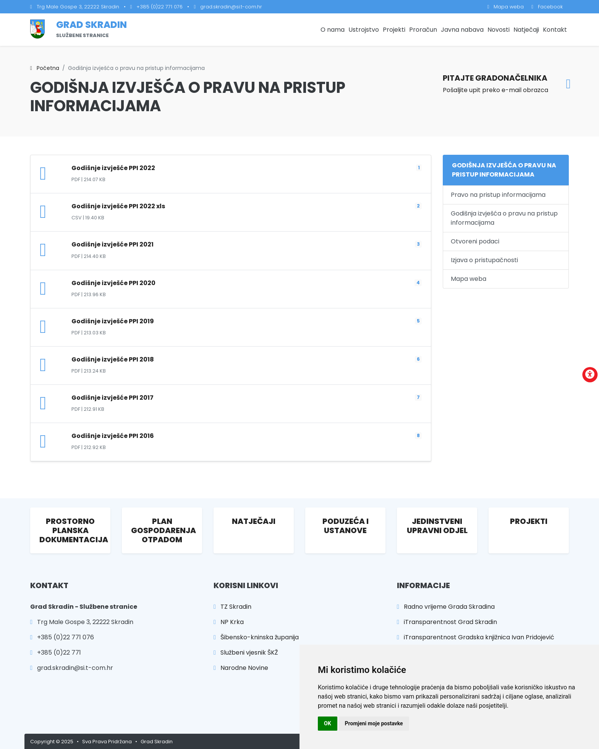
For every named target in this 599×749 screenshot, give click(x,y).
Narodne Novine (241, 667)
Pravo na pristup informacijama (498, 194)
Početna (44, 68)
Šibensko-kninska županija (256, 637)
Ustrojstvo (363, 29)
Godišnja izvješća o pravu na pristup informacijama (504, 218)
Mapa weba (505, 6)
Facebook (547, 6)
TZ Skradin (232, 606)
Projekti (394, 29)
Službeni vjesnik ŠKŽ (246, 652)
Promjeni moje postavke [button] (374, 723)
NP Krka (229, 622)
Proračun (423, 29)
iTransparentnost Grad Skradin (447, 622)
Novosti (498, 29)
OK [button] (327, 723)
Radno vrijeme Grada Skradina (446, 606)
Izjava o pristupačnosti (484, 260)
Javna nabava (462, 29)
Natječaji (526, 29)
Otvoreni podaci (475, 241)
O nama (333, 29)
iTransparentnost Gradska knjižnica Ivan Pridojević (475, 637)
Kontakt (555, 29)
